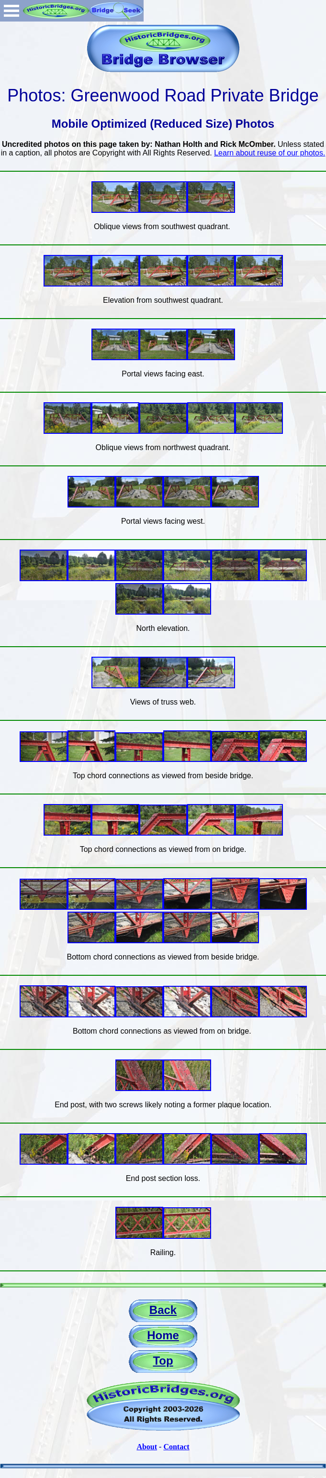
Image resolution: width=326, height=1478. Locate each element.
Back (163, 1309)
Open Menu (11, 11)
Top (163, 1360)
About (146, 1447)
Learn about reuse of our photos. (269, 153)
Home (163, 1335)
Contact (176, 1447)
